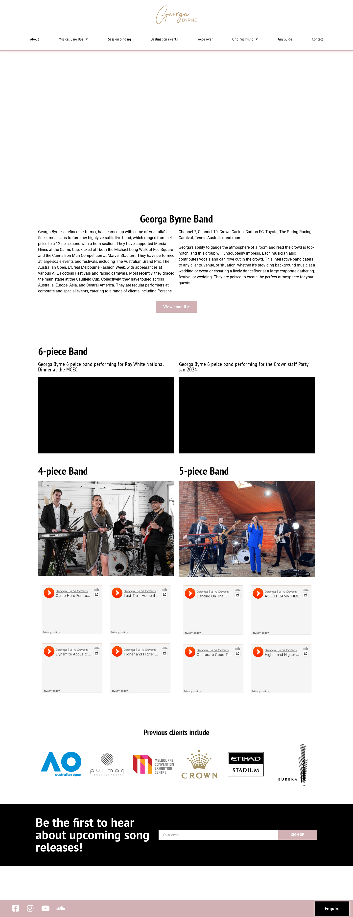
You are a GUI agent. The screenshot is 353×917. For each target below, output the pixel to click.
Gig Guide (285, 39)
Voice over (204, 39)
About (34, 39)
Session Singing (119, 39)
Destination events (164, 39)
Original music (245, 39)
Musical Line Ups (73, 39)
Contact (317, 39)
